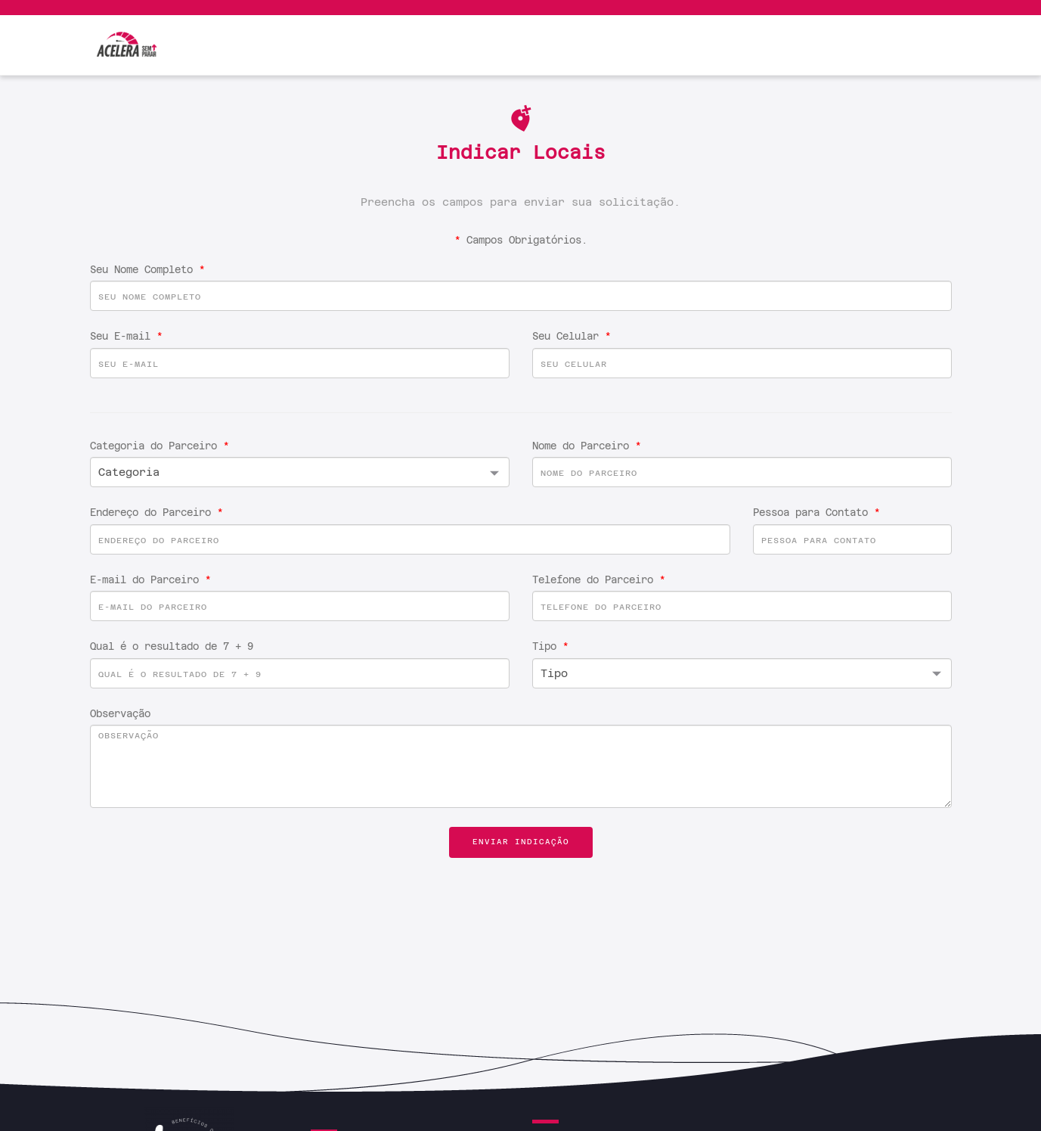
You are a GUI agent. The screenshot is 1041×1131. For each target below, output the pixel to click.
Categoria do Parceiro (159, 446)
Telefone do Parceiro (598, 580)
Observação (120, 713)
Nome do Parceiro (586, 446)
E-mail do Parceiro (150, 580)
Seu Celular (571, 336)
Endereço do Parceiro (156, 512)
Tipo (550, 646)
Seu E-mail (126, 336)
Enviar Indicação (520, 841)
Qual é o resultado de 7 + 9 (171, 646)
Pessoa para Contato (816, 512)
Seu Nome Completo (147, 269)
